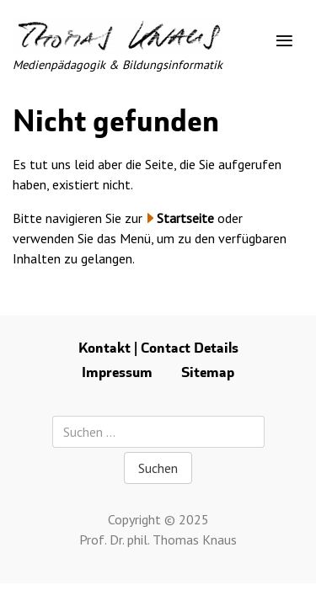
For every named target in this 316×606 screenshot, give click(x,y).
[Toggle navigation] (284, 41)
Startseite (185, 218)
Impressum (117, 372)
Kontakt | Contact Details (158, 348)
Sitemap (207, 372)
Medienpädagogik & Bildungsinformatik (117, 64)
